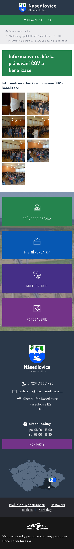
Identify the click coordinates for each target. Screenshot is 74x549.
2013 (59, 36)
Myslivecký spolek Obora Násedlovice (30, 36)
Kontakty (37, 444)
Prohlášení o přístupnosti (27, 504)
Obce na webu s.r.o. (17, 541)
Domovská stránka (17, 31)
